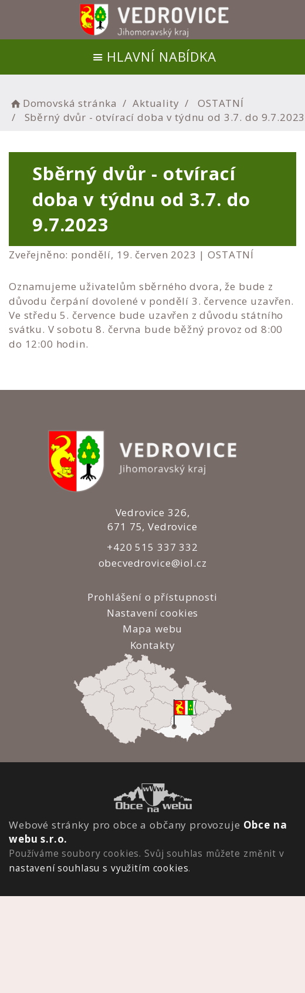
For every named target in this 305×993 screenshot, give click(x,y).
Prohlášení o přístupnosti (151, 597)
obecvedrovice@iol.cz (151, 563)
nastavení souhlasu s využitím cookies (98, 867)
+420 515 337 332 (151, 547)
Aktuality (156, 103)
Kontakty (151, 645)
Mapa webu (151, 628)
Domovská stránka (63, 103)
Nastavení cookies (151, 613)
